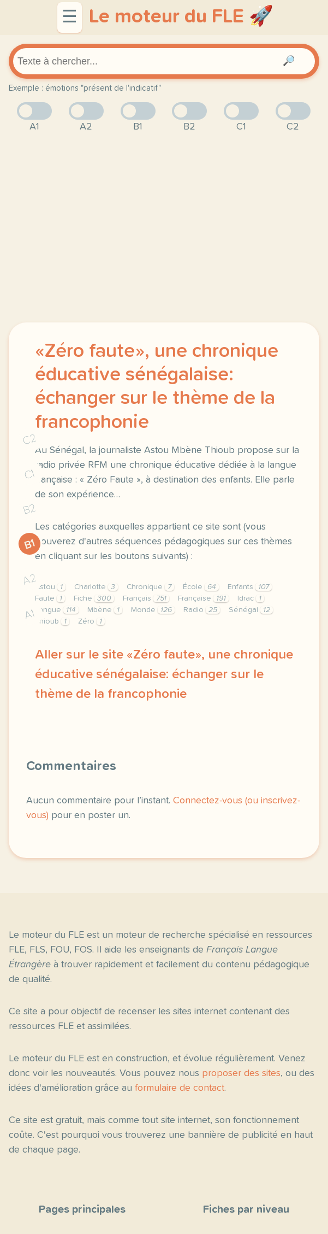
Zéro (91, 621)
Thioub (52, 621)
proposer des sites (241, 1073)
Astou (50, 587)
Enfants (250, 587)
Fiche (94, 598)
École (201, 587)
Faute (50, 598)
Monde (153, 610)
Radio (201, 610)
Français (146, 598)
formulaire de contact (179, 1088)
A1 (29, 614)
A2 (29, 579)
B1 (30, 544)
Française (203, 598)
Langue (57, 610)
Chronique (150, 587)
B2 (30, 509)
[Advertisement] (164, 228)
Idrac (250, 598)
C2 (29, 439)
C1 (29, 474)
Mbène (104, 610)
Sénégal (251, 610)
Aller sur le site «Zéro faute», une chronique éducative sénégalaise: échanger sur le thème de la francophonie (164, 674)
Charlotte (96, 587)
